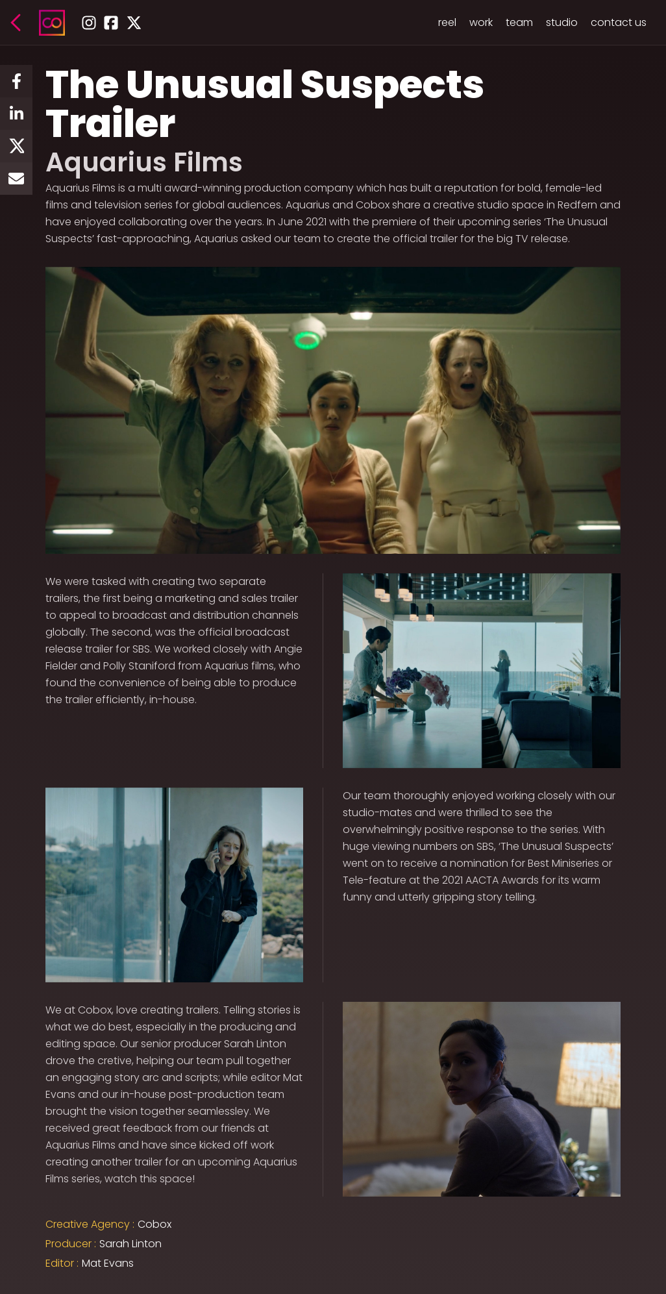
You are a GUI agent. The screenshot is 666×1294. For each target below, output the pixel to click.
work (481, 22)
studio (562, 22)
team (519, 22)
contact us (619, 22)
